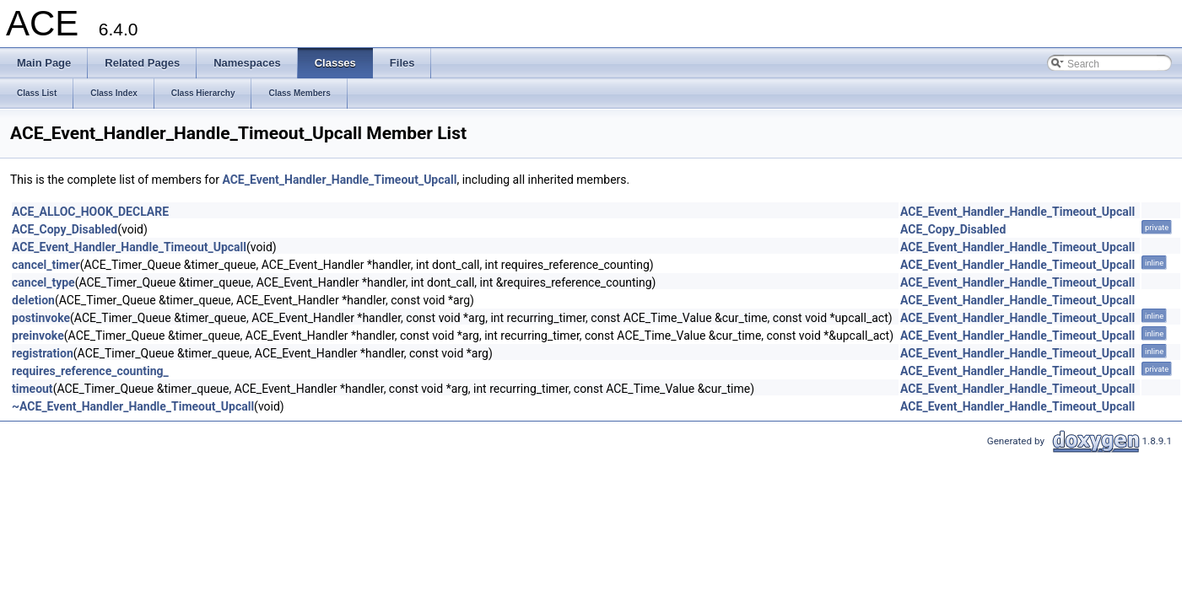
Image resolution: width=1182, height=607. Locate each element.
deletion (33, 300)
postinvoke (41, 318)
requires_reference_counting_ (90, 371)
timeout (32, 388)
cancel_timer (46, 264)
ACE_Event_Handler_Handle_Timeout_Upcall (339, 179)
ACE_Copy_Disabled (64, 229)
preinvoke (38, 335)
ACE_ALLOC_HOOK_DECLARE (90, 211)
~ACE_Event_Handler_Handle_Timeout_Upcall (133, 406)
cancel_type (43, 282)
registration (42, 353)
